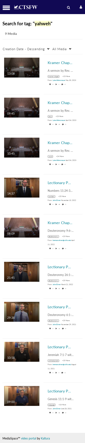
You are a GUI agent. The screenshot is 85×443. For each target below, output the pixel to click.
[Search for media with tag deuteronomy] (55, 236)
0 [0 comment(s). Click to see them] (65, 84)
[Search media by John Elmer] (57, 200)
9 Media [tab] (11, 33)
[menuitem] (68, 7)
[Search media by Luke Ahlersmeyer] (59, 80)
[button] (7, 8)
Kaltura (45, 438)
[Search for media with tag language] (53, 405)
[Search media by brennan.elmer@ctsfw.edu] (62, 240)
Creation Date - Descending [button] (24, 49)
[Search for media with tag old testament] (55, 361)
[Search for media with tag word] (52, 156)
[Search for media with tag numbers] (53, 196)
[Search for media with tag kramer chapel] (55, 76)
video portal (28, 438)
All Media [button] (59, 49)
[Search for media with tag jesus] (52, 116)
